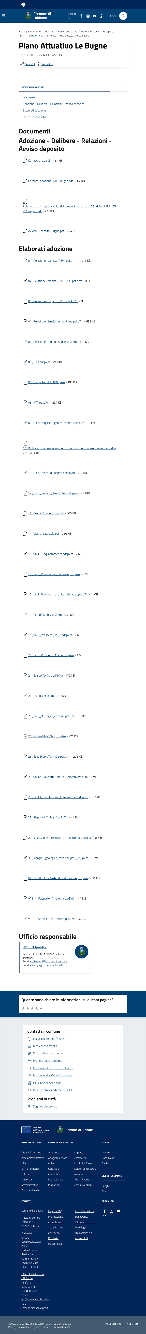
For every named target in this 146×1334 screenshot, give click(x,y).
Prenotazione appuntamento (56, 1219)
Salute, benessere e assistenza (85, 1171)
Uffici (24, 1163)
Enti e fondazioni (30, 1169)
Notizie (106, 1152)
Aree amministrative (32, 1158)
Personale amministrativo (29, 1182)
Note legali (81, 1227)
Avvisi (105, 1163)
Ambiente (53, 1152)
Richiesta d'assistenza (55, 1241)
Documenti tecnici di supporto (97, 31)
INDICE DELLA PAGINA (73, 87)
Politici (25, 1174)
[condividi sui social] (27, 64)
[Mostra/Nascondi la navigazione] (4, 16)
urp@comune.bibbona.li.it (35, 1299)
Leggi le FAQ (55, 1211)
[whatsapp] (100, 16)
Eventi (105, 1191)
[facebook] (80, 16)
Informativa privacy (86, 1222)
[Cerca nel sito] (123, 16)
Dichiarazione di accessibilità (83, 1235)
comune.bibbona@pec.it (34, 1308)
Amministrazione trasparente (84, 1214)
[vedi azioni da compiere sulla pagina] (44, 64)
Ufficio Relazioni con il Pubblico (32, 1276)
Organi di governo (31, 1152)
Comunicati (108, 1158)
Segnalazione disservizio (55, 1230)
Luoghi (105, 1186)
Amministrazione (44, 31)
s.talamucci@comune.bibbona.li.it (48, 961)
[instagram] (86, 16)
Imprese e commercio (80, 1155)
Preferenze (113, 1324)
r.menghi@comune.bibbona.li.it (47, 965)
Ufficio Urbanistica (35, 947)
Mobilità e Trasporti (84, 1163)
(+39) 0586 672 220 (44, 958)
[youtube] (93, 16)
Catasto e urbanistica (54, 1171)
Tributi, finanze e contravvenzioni (83, 1182)
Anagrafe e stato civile (57, 1160)
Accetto (132, 1324)
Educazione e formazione (55, 1182)
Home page (25, 31)
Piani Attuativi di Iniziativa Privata (37, 35)
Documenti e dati (67, 31)
